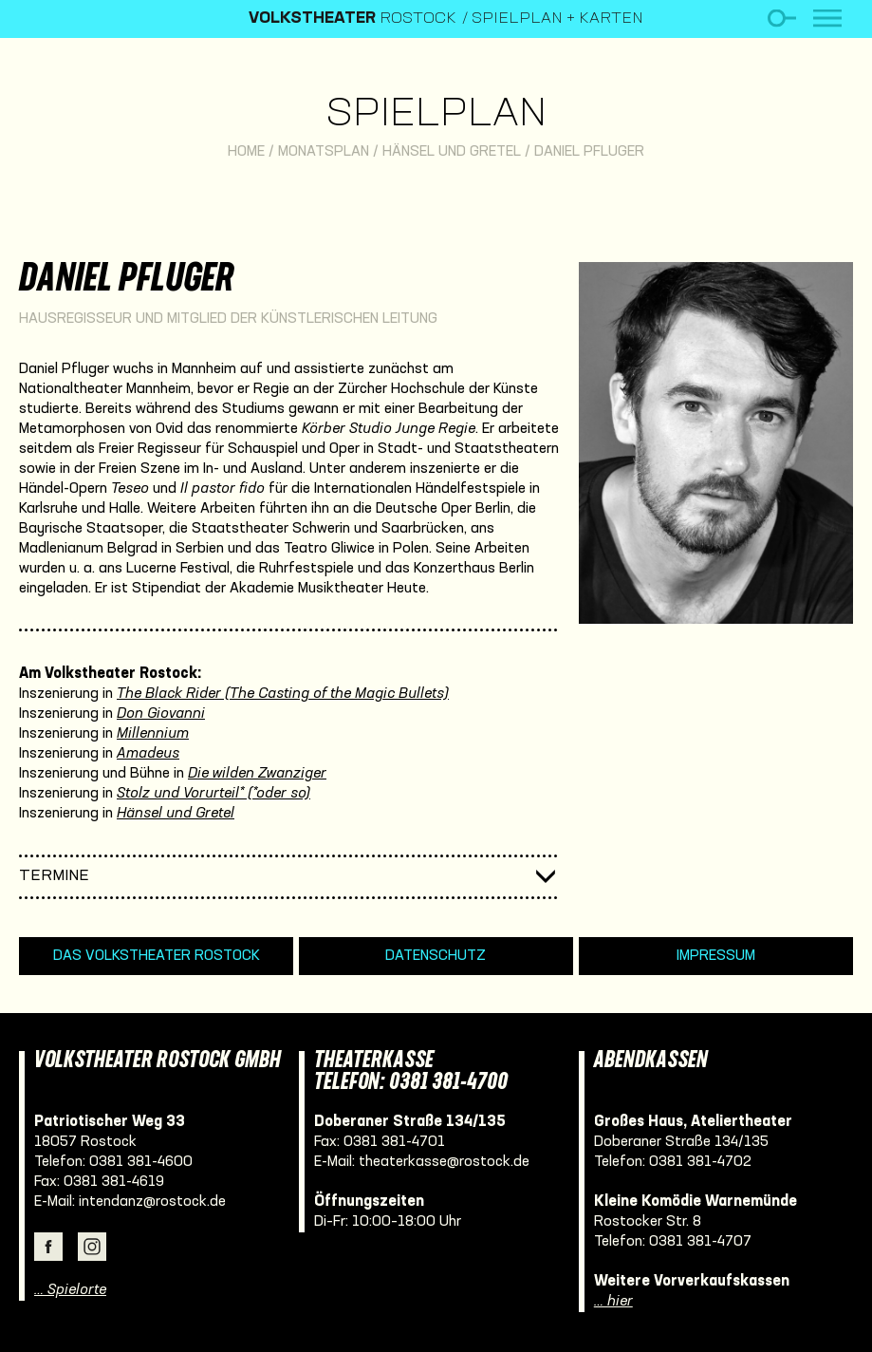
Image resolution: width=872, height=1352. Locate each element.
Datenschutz (435, 956)
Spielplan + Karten (557, 19)
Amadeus (148, 753)
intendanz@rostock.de (152, 1202)
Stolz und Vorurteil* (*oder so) (213, 793)
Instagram (92, 1246)
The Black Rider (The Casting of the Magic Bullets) (283, 694)
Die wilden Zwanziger (257, 773)
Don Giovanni (161, 714)
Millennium (153, 734)
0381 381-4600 (141, 1162)
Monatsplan (323, 152)
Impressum (716, 956)
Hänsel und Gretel (451, 152)
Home (246, 152)
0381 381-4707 (700, 1241)
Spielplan (436, 115)
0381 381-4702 (700, 1162)
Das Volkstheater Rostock (156, 956)
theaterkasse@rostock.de (444, 1162)
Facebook (48, 1246)
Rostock (352, 19)
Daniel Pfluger (589, 152)
